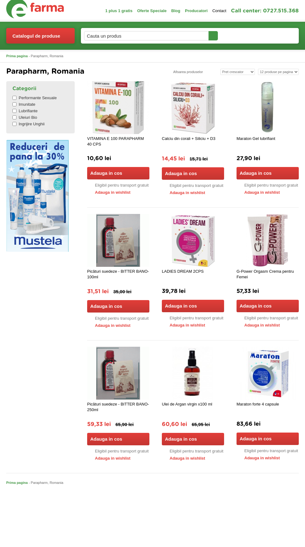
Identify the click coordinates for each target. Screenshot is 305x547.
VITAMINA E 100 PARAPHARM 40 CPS (115, 141)
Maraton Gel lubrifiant (256, 138)
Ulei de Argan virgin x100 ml (187, 404)
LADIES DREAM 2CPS (183, 271)
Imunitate (23, 104)
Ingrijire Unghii (28, 124)
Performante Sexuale (34, 97)
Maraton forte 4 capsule (258, 404)
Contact (219, 10)
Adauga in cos (117, 173)
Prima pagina (17, 56)
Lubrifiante (25, 111)
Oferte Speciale (152, 10)
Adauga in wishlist (108, 192)
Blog (175, 10)
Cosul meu (278, 35)
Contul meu (239, 35)
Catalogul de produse (36, 38)
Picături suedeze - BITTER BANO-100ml (118, 274)
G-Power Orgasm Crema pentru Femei (265, 274)
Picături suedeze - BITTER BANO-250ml (118, 407)
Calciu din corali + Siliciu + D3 (188, 138)
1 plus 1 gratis (118, 10)
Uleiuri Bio (24, 117)
